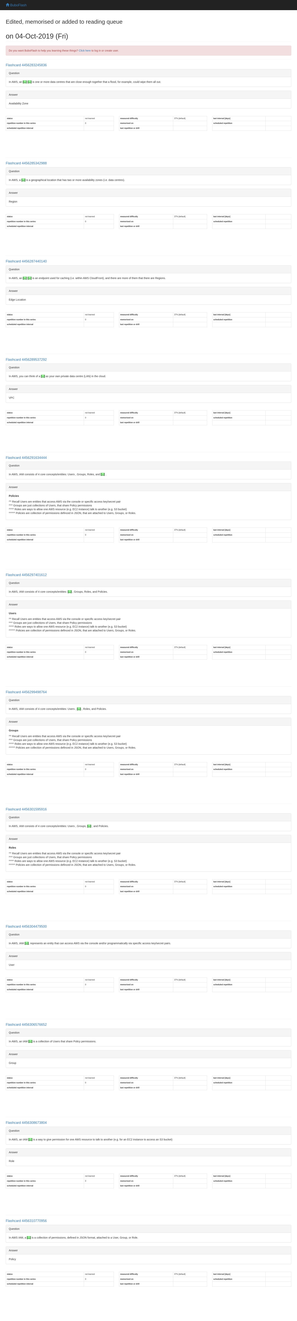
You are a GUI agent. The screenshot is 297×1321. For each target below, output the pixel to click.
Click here (85, 50)
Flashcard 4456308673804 (26, 1123)
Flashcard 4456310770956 (26, 1221)
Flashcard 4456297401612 (26, 575)
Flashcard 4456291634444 (26, 458)
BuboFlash (16, 5)
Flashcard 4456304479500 (26, 926)
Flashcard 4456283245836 (26, 65)
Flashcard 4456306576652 (26, 1024)
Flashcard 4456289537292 (26, 360)
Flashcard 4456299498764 (26, 692)
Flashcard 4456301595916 (26, 809)
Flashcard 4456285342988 (26, 163)
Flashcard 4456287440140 (26, 261)
